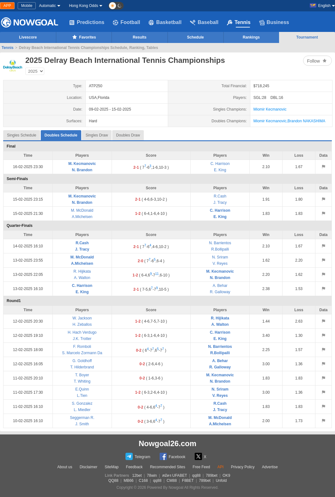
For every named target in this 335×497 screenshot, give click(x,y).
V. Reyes (220, 263)
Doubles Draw (128, 135)
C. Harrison (220, 163)
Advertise (270, 467)
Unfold (221, 480)
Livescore (28, 37)
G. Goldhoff (82, 361)
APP (7, 5)
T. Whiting (82, 381)
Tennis (238, 22)
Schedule (195, 37)
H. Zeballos (82, 324)
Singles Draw (97, 135)
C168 (143, 480)
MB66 (128, 480)
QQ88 (113, 480)
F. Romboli (82, 346)
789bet (211, 475)
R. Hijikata (82, 271)
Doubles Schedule (61, 133)
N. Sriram (220, 257)
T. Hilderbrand (82, 367)
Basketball (165, 22)
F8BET (188, 480)
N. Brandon (82, 170)
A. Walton (82, 278)
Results (139, 37)
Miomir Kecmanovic (270, 109)
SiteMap (112, 467)
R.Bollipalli (220, 249)
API (220, 467)
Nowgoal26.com (168, 443)
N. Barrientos (220, 243)
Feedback (134, 467)
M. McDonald (82, 210)
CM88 (172, 480)
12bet (137, 475)
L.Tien (82, 395)
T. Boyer (82, 375)
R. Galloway (220, 292)
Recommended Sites (167, 467)
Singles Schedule (21, 135)
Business (274, 22)
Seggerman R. (82, 417)
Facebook (173, 456)
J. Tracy (220, 202)
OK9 (226, 475)
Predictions (86, 22)
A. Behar (220, 285)
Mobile (26, 5)
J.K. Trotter (82, 338)
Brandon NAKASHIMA (306, 121)
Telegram (137, 456)
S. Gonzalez (82, 403)
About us (64, 467)
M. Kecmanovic (82, 163)
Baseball (204, 22)
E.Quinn (82, 389)
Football (126, 22)
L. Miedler (82, 410)
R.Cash (220, 196)
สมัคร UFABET (174, 475)
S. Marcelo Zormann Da (82, 353)
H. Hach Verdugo (82, 332)
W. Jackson (82, 318)
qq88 (196, 475)
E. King (220, 170)
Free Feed (201, 467)
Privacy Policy (243, 467)
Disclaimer (88, 467)
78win (152, 475)
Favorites (83, 37)
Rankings (251, 37)
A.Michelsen (82, 217)
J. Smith (82, 424)
